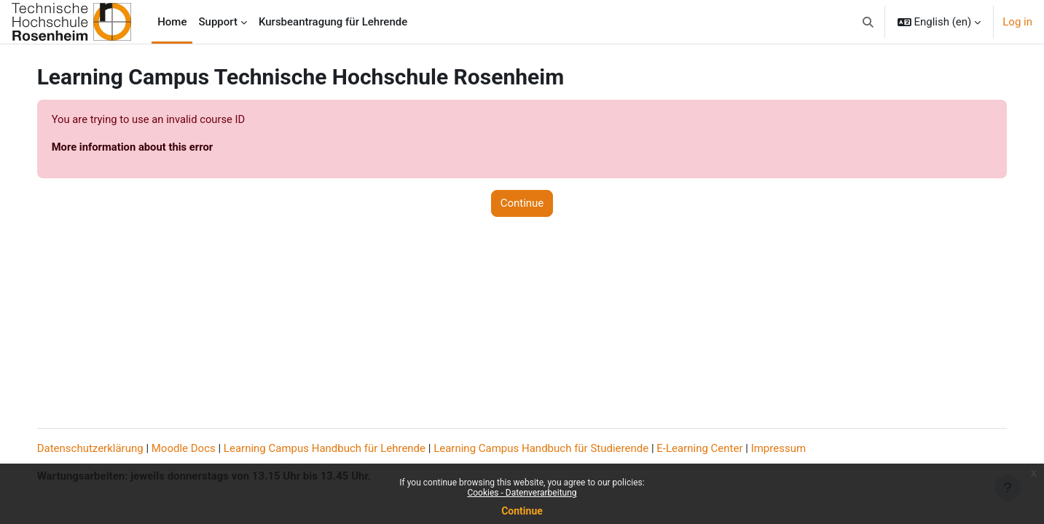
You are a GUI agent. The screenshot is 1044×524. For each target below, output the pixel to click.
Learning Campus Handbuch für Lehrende (339, 448)
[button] (868, 22)
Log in (1017, 21)
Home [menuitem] (172, 21)
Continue (522, 511)
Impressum (793, 448)
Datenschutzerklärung (105, 448)
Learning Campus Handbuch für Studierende (556, 448)
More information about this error (148, 147)
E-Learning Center (715, 448)
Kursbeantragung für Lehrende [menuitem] (333, 21)
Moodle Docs (198, 448)
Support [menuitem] (217, 21)
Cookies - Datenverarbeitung (521, 493)
